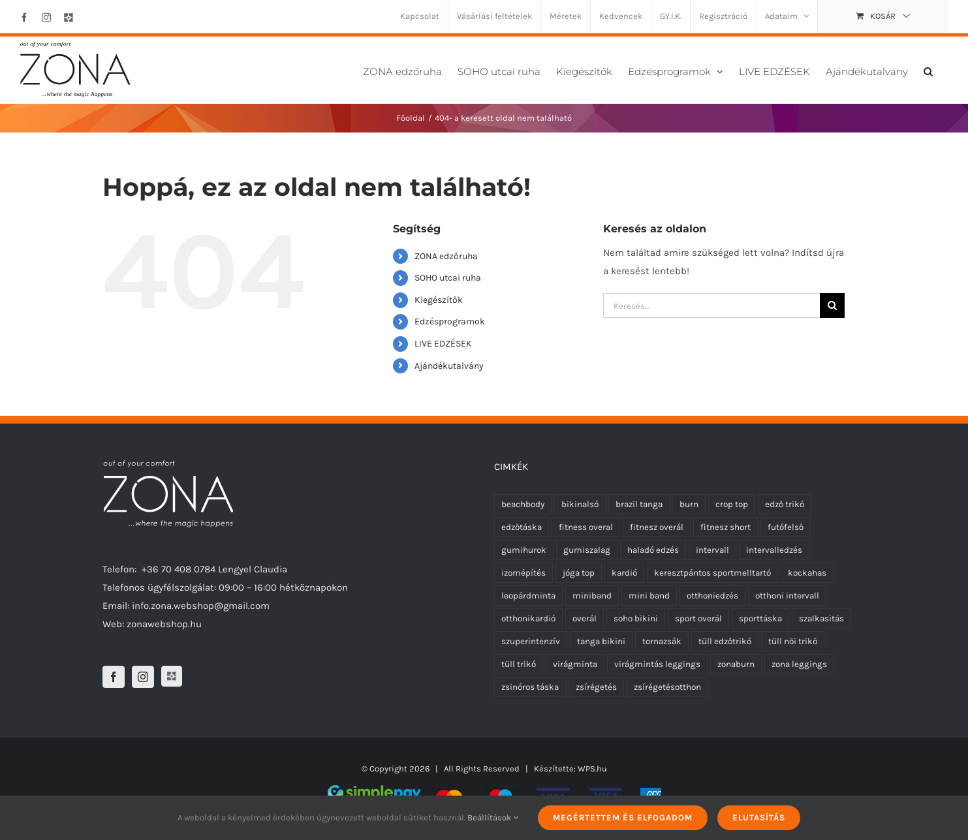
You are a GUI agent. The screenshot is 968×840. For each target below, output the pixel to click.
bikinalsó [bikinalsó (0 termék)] (580, 504)
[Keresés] (832, 305)
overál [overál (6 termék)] (584, 618)
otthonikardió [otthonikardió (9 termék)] (528, 618)
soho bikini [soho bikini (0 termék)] (636, 618)
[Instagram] (143, 677)
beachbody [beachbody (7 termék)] (522, 504)
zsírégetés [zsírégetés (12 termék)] (596, 687)
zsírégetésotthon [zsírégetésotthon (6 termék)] (667, 687)
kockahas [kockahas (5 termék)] (807, 573)
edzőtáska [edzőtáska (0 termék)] (521, 527)
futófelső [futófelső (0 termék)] (786, 527)
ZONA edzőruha (446, 256)
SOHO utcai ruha (447, 277)
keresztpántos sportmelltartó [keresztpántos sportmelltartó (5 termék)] (712, 573)
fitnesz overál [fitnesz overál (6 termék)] (656, 527)
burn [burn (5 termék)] (688, 504)
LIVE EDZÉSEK (443, 343)
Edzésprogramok (449, 321)
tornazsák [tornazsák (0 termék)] (661, 641)
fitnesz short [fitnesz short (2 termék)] (725, 527)
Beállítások (492, 817)
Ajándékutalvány (449, 365)
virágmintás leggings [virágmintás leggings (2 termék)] (657, 664)
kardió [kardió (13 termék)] (624, 573)
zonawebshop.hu (164, 624)
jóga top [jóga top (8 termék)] (579, 573)
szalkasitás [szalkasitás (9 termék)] (821, 618)
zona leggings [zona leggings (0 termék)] (799, 664)
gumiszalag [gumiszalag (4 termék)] (586, 550)
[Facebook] (113, 677)
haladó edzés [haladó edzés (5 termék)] (653, 550)
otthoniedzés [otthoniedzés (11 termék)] (712, 595)
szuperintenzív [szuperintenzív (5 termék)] (530, 641)
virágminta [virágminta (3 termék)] (575, 664)
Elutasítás (758, 817)
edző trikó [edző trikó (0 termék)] (784, 504)
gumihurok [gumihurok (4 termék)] (523, 550)
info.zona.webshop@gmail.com (201, 606)
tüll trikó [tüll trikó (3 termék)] (518, 664)
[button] (928, 70)
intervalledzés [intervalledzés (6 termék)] (774, 550)
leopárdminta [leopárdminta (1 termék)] (528, 595)
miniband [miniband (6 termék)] (592, 595)
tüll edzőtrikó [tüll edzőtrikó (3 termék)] (724, 641)
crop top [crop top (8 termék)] (731, 504)
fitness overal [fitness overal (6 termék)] (586, 527)
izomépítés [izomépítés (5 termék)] (523, 573)
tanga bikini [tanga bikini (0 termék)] (601, 641)
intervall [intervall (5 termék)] (712, 550)
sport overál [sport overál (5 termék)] (698, 618)
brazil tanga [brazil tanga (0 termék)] (639, 504)
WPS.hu (592, 768)
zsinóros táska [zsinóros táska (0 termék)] (530, 687)
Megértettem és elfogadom (623, 817)
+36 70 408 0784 (178, 569)
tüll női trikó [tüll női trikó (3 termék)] (792, 641)
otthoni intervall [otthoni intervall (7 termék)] (787, 595)
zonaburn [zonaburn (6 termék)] (736, 664)
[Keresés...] (711, 305)
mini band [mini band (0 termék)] (649, 595)
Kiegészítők (438, 299)
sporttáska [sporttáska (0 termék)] (760, 618)
